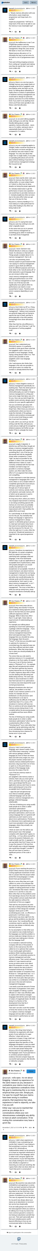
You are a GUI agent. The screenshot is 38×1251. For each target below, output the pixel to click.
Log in (25, 2)
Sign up (33, 2)
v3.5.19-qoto (14, 1244)
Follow (31, 1071)
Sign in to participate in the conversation (19, 1232)
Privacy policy (23, 1244)
